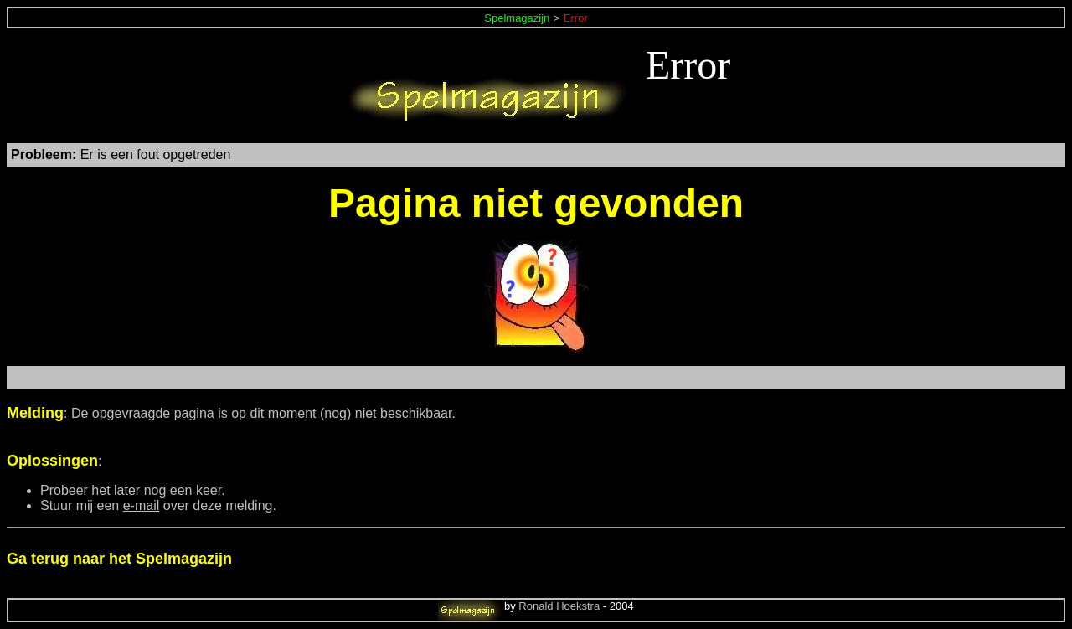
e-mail (141, 505)
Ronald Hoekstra (559, 606)
